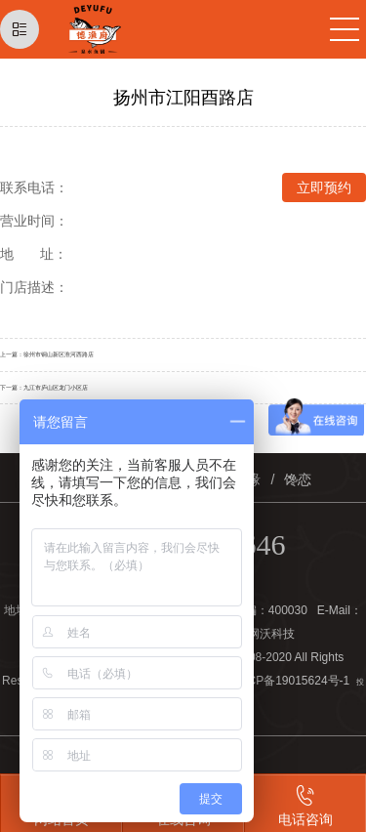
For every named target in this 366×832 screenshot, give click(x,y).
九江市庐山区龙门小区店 (55, 387)
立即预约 (324, 187)
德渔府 (123, 29)
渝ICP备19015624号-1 (290, 680)
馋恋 (297, 479)
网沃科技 (271, 634)
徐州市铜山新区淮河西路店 (58, 354)
